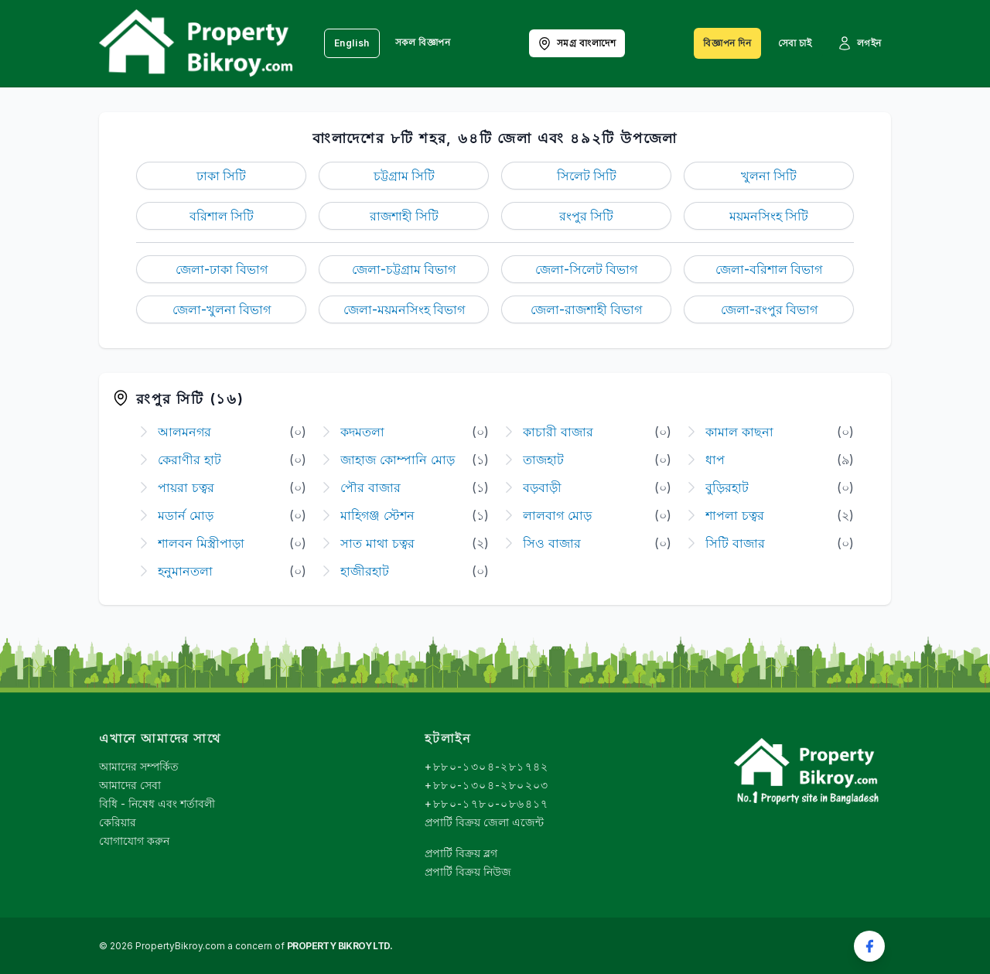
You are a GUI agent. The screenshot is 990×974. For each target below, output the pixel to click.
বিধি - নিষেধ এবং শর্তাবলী (157, 803)
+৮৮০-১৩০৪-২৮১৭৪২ (486, 766)
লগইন (859, 43)
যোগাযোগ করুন (134, 840)
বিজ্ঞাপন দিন (727, 43)
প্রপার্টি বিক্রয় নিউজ (468, 871)
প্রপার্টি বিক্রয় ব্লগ (461, 853)
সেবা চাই (795, 43)
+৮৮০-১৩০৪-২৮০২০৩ (486, 784)
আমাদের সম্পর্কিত (139, 766)
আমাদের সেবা (130, 784)
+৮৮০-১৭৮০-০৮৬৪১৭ (486, 803)
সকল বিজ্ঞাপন (423, 42)
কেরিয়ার (117, 822)
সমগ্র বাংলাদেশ (576, 43)
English (352, 43)
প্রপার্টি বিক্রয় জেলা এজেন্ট (484, 822)
